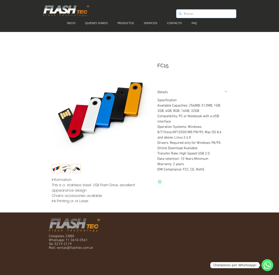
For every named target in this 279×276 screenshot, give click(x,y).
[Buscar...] (206, 13)
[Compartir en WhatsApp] (160, 181)
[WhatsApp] (267, 265)
